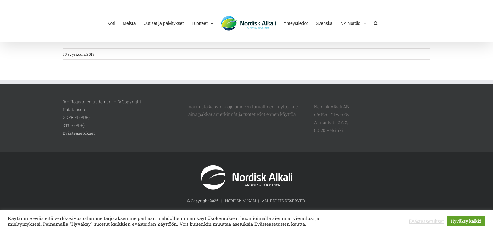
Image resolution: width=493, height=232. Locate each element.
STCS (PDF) (74, 125)
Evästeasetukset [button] (79, 133)
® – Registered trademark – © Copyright (102, 102)
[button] (376, 22)
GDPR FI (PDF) (76, 117)
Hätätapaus (74, 109)
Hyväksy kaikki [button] (466, 221)
